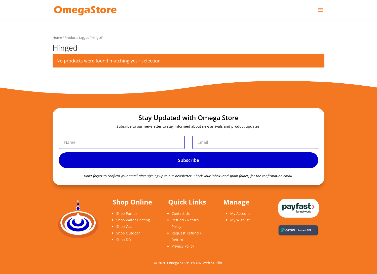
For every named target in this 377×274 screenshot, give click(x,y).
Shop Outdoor (128, 233)
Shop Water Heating (133, 220)
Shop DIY (123, 239)
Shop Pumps (126, 213)
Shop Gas (124, 226)
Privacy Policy (183, 246)
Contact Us (181, 213)
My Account (240, 213)
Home (57, 37)
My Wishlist (240, 220)
